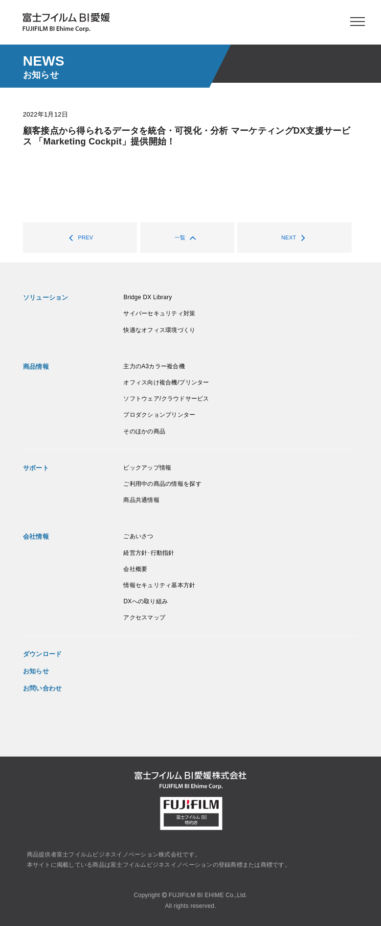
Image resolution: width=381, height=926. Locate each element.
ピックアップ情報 (147, 467)
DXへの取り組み (145, 601)
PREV (78, 237)
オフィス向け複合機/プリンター (166, 382)
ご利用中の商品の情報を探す (162, 483)
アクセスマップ (144, 617)
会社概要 (135, 569)
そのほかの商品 (144, 431)
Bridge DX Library (147, 297)
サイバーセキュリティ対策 (159, 313)
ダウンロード (42, 654)
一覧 (187, 237)
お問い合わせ (42, 688)
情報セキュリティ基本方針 (159, 585)
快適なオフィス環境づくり (159, 330)
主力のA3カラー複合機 (154, 366)
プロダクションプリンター (159, 414)
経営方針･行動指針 (148, 552)
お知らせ (36, 671)
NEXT (295, 237)
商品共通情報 (141, 500)
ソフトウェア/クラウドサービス (166, 398)
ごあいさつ (138, 536)
